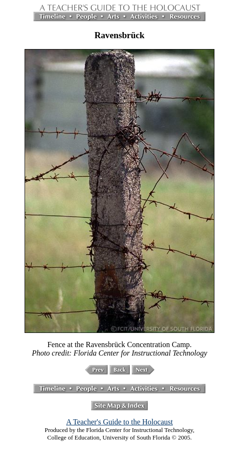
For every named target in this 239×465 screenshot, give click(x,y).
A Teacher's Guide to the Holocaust (119, 422)
